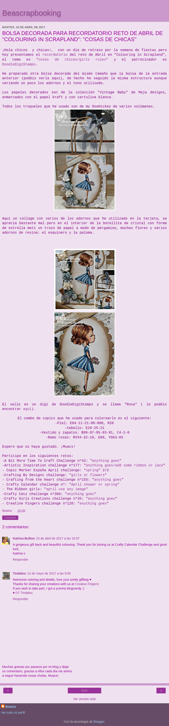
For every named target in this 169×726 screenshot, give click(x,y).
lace (159, 465)
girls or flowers (88, 475)
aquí (27, 409)
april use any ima (63, 489)
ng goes (114, 480)
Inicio (84, 690)
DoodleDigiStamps (19, 65)
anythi (100, 480)
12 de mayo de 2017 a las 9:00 (49, 573)
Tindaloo (19, 573)
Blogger (99, 721)
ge (84, 489)
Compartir (10, 517)
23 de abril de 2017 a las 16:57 (58, 538)
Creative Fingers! (87, 584)
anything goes (105, 461)
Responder (20, 559)
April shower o (85, 485)
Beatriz (11, 706)
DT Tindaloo (24, 593)
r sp (104, 485)
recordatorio (54, 55)
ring (113, 485)
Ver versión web (84, 699)
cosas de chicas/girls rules (72, 60)
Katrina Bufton (24, 538)
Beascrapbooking (31, 13)
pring (93, 470)
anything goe (92, 504)
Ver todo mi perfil (13, 712)
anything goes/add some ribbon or (120, 465)
